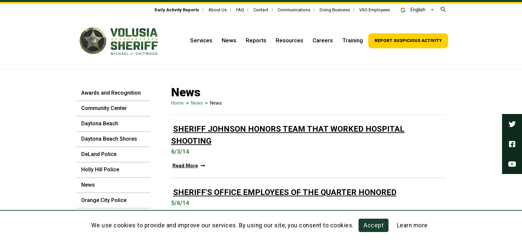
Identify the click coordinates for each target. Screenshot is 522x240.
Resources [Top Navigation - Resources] (289, 40)
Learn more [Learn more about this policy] (412, 225)
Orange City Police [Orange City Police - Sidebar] (104, 200)
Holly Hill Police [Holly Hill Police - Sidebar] (100, 169)
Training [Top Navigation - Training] (352, 40)
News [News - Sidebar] (88, 185)
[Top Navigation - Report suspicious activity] (408, 40)
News (197, 103)
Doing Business (335, 9)
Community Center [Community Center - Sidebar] (104, 108)
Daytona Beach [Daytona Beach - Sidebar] (99, 123)
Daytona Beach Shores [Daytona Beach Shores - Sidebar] (109, 139)
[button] (443, 9)
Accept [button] (374, 225)
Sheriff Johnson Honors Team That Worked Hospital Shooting (287, 135)
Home (177, 103)
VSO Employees (374, 9)
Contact (260, 9)
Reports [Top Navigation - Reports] (256, 40)
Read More (188, 166)
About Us (217, 9)
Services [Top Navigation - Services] (201, 40)
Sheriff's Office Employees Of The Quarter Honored (284, 192)
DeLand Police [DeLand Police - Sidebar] (99, 154)
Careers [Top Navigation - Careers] (323, 40)
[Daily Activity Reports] (176, 9)
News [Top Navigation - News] (229, 40)
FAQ (240, 9)
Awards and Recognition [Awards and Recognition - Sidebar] (111, 93)
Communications (294, 9)
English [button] (412, 9)
